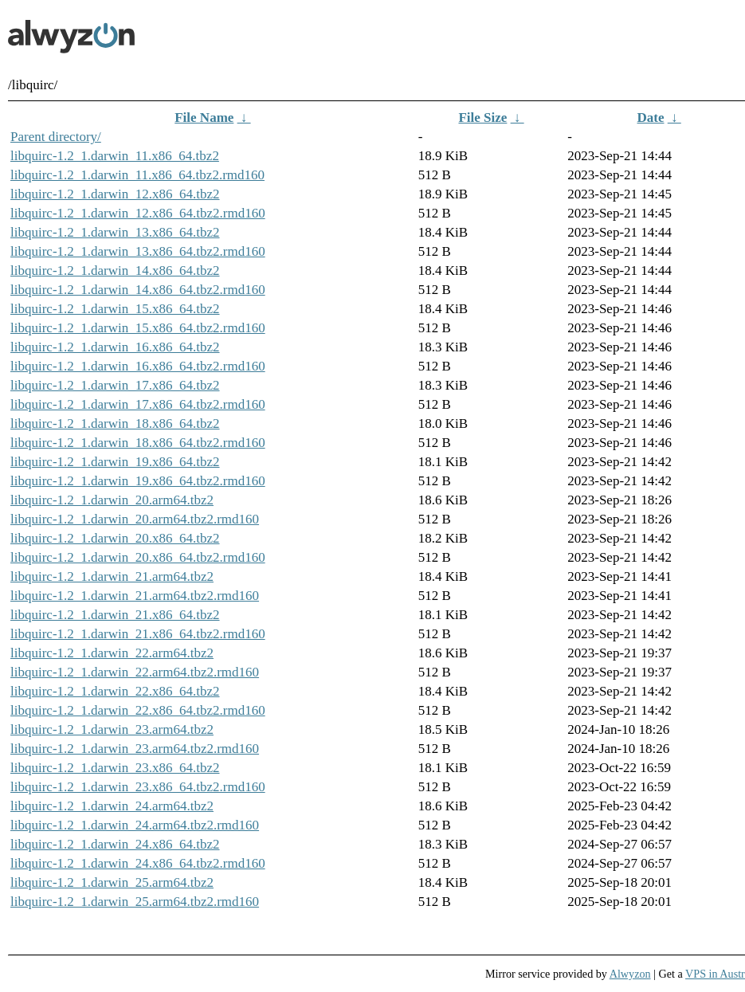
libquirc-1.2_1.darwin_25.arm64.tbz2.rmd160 (134, 901)
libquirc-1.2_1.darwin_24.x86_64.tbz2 (115, 844)
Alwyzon (630, 973)
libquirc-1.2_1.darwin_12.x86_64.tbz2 (115, 194)
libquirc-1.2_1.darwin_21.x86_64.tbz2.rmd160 (137, 633)
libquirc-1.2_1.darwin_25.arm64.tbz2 (112, 882)
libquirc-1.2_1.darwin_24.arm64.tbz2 (112, 806)
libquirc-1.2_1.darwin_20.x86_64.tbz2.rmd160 (137, 557)
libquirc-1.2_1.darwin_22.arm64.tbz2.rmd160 (134, 672)
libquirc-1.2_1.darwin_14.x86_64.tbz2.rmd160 (137, 289)
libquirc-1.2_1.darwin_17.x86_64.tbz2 (115, 385)
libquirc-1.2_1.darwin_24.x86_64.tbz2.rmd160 (137, 863)
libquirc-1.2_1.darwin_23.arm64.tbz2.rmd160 (134, 748)
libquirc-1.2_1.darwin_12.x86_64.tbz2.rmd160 (137, 213)
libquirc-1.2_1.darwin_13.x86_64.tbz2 (115, 232)
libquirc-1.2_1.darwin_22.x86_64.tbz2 (115, 691)
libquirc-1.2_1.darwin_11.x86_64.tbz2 (114, 155)
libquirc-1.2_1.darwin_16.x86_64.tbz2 (115, 347)
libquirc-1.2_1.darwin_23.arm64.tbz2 (112, 729)
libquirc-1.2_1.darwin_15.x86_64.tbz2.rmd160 (137, 327)
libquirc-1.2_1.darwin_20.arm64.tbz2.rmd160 (134, 519)
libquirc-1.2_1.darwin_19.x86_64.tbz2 (115, 461)
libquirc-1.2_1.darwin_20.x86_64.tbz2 (115, 538)
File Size (482, 117)
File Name (203, 117)
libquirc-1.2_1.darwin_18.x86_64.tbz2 (115, 423)
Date (651, 117)
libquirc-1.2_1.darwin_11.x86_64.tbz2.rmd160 (137, 174)
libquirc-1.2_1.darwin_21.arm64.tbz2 (112, 576)
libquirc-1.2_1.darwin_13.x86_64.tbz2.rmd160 (137, 251)
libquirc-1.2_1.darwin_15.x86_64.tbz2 (115, 308)
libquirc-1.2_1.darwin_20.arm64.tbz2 (112, 500)
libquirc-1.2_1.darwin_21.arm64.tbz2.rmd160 (134, 595)
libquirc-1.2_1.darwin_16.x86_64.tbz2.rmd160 (137, 366)
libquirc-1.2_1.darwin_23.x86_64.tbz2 (115, 767)
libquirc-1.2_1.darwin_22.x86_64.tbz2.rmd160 (137, 710)
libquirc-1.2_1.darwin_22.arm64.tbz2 (112, 653)
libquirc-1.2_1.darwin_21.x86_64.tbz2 (115, 614)
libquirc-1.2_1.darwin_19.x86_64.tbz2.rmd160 (137, 480)
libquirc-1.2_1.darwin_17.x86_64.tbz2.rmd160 (137, 404)
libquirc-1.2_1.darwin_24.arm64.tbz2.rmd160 (134, 825)
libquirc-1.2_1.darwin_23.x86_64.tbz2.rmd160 (137, 786)
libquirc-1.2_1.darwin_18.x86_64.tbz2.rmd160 (137, 442)
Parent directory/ (55, 136)
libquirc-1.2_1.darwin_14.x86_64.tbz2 (115, 270)
